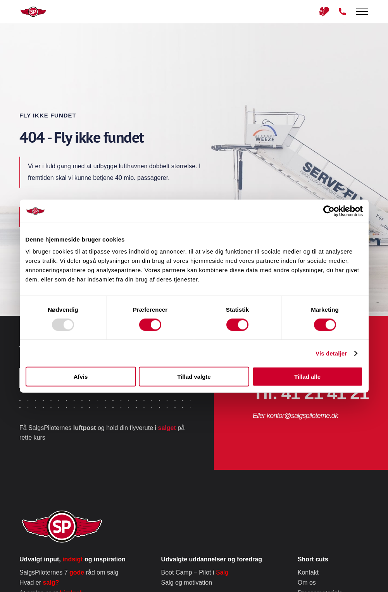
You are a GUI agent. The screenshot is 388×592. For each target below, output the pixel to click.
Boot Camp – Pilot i (194, 572)
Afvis (81, 376)
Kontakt (308, 572)
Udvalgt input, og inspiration (72, 559)
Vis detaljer (331, 353)
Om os (307, 582)
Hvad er (39, 582)
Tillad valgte (193, 376)
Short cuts (313, 559)
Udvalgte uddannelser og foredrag (211, 559)
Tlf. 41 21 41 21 (311, 393)
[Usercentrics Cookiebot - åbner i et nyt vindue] (329, 211)
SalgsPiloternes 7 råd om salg (68, 572)
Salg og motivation (186, 582)
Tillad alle (307, 376)
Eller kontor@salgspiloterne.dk (295, 415)
